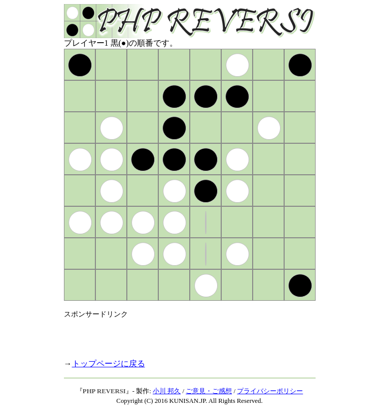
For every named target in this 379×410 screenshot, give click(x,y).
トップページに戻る (108, 363)
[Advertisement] (182, 334)
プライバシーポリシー (270, 391)
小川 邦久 (167, 391)
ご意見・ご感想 (209, 391)
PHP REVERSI (104, 391)
